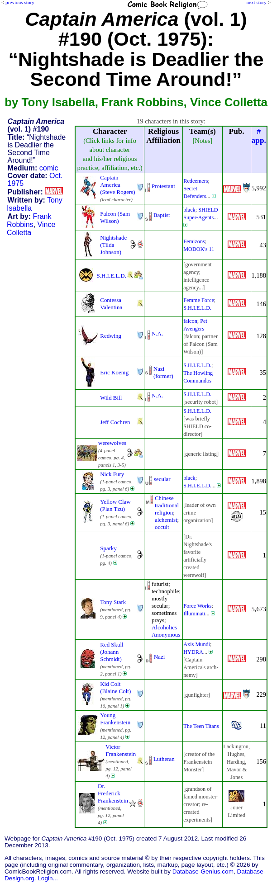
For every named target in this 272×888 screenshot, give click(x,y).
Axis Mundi (196, 644)
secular (162, 479)
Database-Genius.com (203, 871)
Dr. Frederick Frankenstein (113, 793)
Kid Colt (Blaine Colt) (115, 687)
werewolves (112, 442)
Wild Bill (111, 397)
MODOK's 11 (198, 249)
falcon (190, 321)
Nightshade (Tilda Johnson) (113, 244)
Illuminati (194, 613)
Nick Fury (112, 474)
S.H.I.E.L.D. (111, 275)
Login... (48, 878)
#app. (259, 136)
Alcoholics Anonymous (166, 631)
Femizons (194, 241)
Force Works (197, 606)
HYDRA (193, 652)
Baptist (161, 215)
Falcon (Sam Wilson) (115, 217)
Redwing (110, 335)
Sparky (108, 548)
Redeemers (195, 181)
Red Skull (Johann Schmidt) (111, 651)
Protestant (163, 186)
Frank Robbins (29, 220)
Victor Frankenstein (120, 750)
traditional (167, 505)
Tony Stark (113, 602)
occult (162, 527)
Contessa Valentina (111, 304)
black (189, 210)
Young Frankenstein (115, 719)
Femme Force (198, 300)
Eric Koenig (114, 372)
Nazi (159, 656)
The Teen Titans (201, 726)
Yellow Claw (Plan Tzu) (115, 505)
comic (48, 168)
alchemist (166, 519)
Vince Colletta (31, 228)
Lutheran (164, 759)
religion (164, 512)
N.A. (157, 333)
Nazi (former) (163, 372)
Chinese (164, 498)
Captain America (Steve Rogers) (117, 184)
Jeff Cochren (115, 422)
